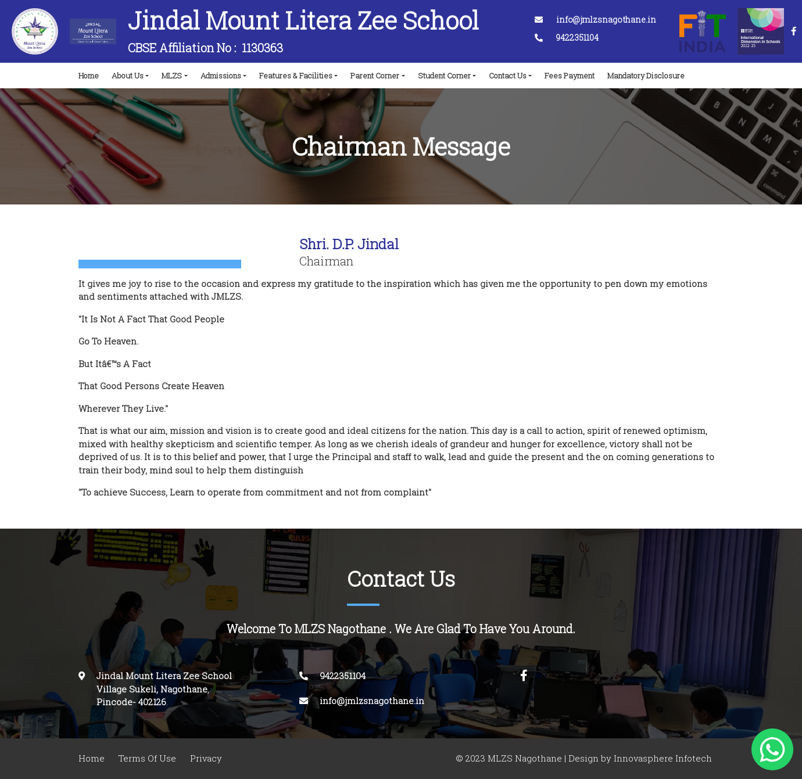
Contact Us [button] (508, 75)
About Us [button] (128, 75)
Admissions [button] (221, 75)
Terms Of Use (147, 758)
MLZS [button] (172, 75)
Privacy (206, 758)
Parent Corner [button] (374, 75)
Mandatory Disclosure (646, 75)
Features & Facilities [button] (295, 75)
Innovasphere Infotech (661, 758)
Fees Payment (570, 75)
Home (90, 72)
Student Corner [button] (444, 75)
